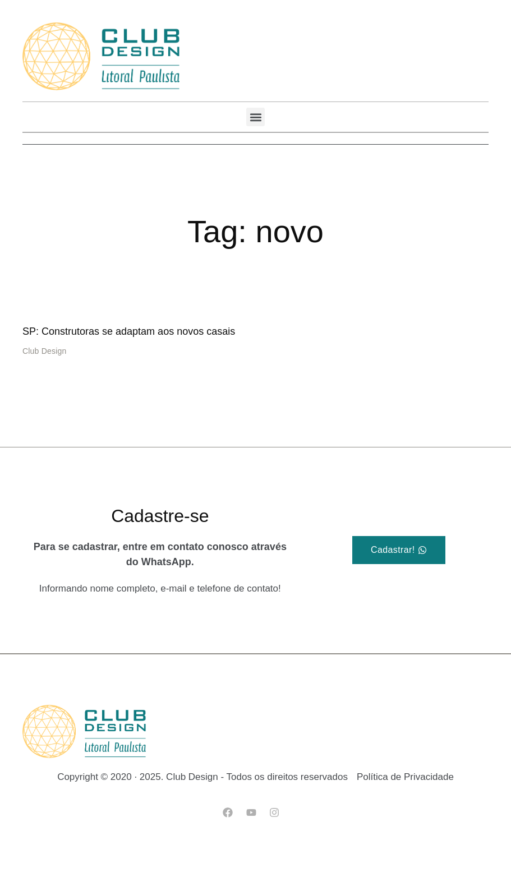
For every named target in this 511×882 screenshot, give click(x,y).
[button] (255, 117)
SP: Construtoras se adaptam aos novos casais (128, 331)
